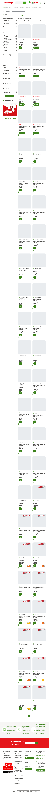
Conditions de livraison (17, 759)
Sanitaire (8, 11)
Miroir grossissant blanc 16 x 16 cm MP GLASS (24, 127)
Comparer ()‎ (42, 20)
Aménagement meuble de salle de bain (18, 11)
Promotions (17, 753)
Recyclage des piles (19, 780)
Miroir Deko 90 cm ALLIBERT (24, 530)
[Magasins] (19, 729)
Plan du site (17, 783)
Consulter (36, 47)
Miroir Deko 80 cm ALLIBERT (24, 587)
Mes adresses (7, 755)
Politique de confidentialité (17, 774)
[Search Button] (24, 3)
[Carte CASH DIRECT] (33, 729)
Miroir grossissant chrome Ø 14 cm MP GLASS (39, 98)
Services (17, 763)
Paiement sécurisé (18, 761)
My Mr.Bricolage (7, 760)
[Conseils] (4, 729)
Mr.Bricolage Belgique (40, 755)
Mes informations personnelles (7, 758)
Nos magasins (18, 755)
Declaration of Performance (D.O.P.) (18, 768)
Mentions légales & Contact (23, 790)
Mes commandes (7, 753)
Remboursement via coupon (18, 776)
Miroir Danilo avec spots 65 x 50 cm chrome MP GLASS (39, 70)
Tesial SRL (35, 791)
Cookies (16, 782)
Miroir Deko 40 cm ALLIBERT (39, 702)
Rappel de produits (19, 778)
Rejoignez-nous (29, 757)
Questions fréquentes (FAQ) (19, 766)
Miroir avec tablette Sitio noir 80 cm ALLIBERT (39, 531)
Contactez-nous (18, 757)
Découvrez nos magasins (10, 118)
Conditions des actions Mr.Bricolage (18, 771)
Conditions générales (35, 790)
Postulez (28, 769)
